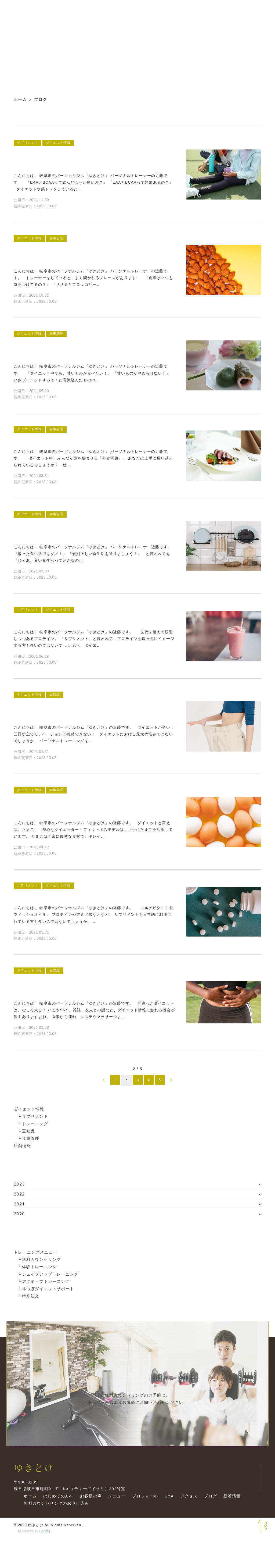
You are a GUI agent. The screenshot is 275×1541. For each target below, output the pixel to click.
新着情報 (231, 1498)
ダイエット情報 (29, 1109)
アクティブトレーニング (46, 1281)
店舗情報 (22, 1145)
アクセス (188, 1498)
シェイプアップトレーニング (50, 1273)
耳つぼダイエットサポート (48, 1288)
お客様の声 (89, 1498)
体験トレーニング (39, 1266)
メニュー (115, 1498)
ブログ (209, 1498)
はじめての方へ (57, 1498)
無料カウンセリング (41, 1259)
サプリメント (35, 1116)
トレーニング (35, 1123)
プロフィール (144, 1498)
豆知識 (28, 1131)
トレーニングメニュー (35, 1252)
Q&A (168, 1498)
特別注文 (30, 1295)
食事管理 (30, 1138)
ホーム (20, 99)
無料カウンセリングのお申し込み (55, 1505)
